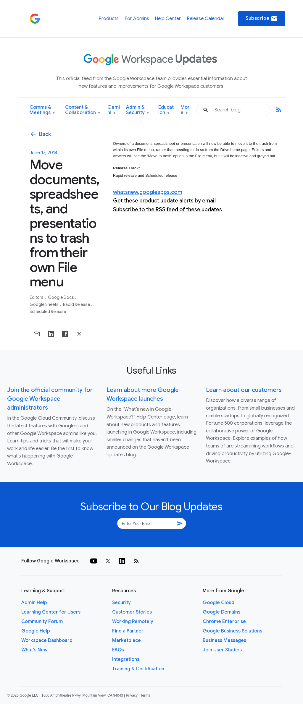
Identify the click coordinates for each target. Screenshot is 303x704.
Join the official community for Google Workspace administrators (50, 398)
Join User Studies (222, 650)
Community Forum (42, 621)
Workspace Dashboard (46, 640)
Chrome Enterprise (224, 621)
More (185, 110)
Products (109, 19)
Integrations (125, 659)
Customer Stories (132, 612)
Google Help (35, 631)
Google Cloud (218, 603)
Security (121, 603)
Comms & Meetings (42, 110)
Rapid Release (77, 304)
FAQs (118, 650)
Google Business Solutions (232, 631)
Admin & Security (137, 110)
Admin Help (34, 603)
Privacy (132, 695)
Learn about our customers (244, 390)
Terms (145, 695)
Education (166, 110)
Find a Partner (128, 631)
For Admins (137, 19)
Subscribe (262, 18)
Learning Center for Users (50, 612)
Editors (37, 297)
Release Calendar (206, 19)
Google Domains (221, 612)
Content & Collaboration (82, 110)
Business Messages (224, 640)
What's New (34, 650)
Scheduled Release (48, 311)
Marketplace (126, 640)
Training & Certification (138, 669)
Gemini (113, 110)
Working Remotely (132, 621)
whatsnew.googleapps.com (147, 192)
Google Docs (61, 297)
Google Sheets (44, 304)
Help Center (168, 19)
